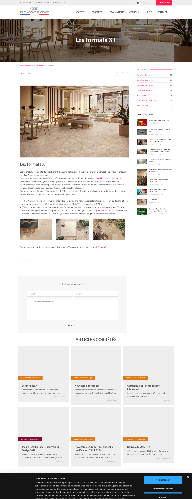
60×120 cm (101, 178)
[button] (81, 12)
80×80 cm (51, 178)
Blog (26, 66)
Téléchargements (27, 3)
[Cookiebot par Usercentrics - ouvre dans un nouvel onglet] (17, 494)
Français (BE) (143, 3)
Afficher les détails (147, 494)
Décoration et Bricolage (145, 85)
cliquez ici (102, 480)
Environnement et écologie (147, 100)
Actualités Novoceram (145, 75)
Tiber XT (102, 247)
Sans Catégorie (142, 105)
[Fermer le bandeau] (188, 455)
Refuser (163, 476)
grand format (102, 210)
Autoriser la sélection (163, 467)
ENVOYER (72, 325)
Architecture (141, 95)
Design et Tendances (144, 90)
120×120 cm (115, 178)
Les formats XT (30, 385)
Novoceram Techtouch (87, 385)
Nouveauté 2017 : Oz (138, 446)
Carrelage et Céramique (36, 66)
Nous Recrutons (42, 3)
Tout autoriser (163, 458)
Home (22, 66)
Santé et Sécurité (58, 3)
